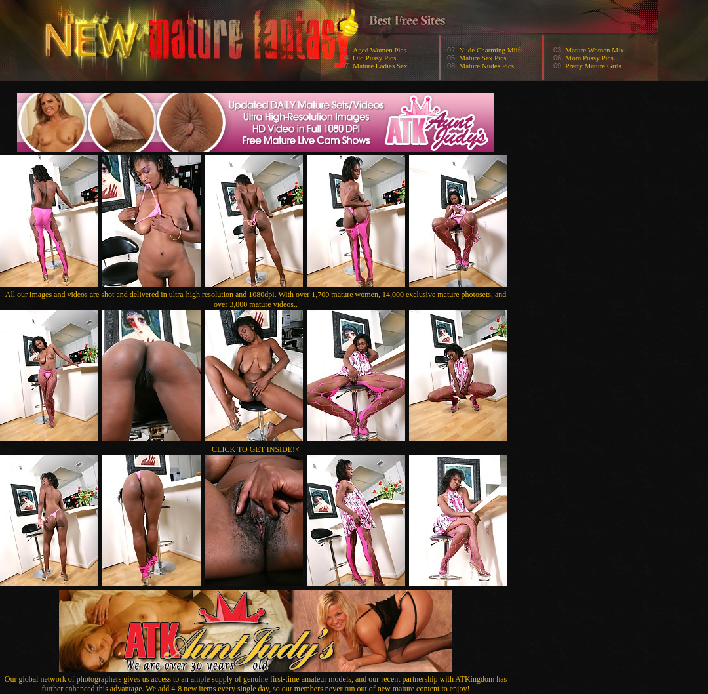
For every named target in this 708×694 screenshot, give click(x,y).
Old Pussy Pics (374, 58)
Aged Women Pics (379, 50)
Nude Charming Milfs (490, 50)
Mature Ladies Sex (380, 66)
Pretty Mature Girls (593, 66)
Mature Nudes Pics (486, 66)
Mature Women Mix (594, 50)
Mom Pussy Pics (589, 58)
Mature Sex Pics (482, 58)
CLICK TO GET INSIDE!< (256, 449)
